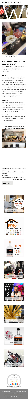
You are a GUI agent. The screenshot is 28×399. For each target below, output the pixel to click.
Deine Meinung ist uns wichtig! (14, 386)
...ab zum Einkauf (14, 210)
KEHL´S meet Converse (14, 364)
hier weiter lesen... (14, 298)
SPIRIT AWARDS (14, 342)
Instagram (14, 320)
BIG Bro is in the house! (14, 254)
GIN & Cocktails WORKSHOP (14, 276)
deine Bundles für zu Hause (14, 232)
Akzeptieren (14, 396)
